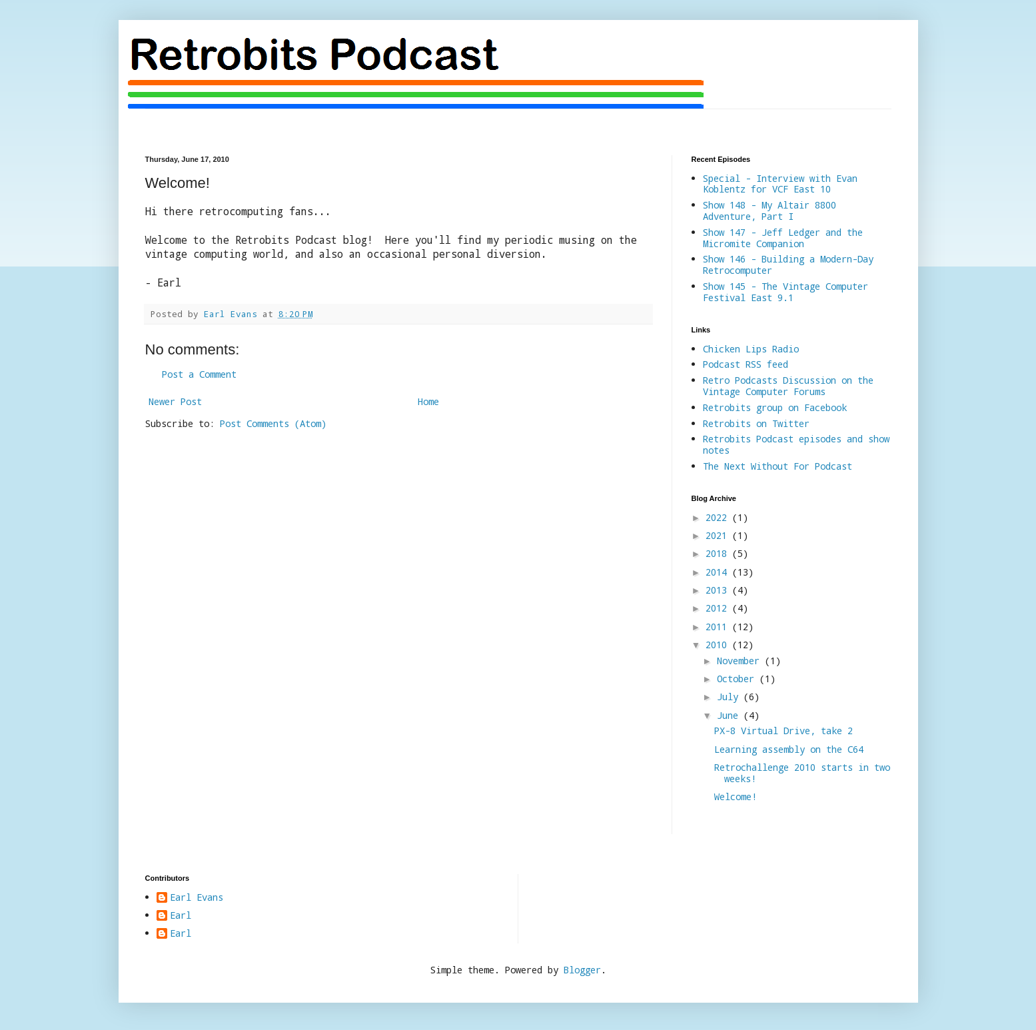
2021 (719, 535)
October (738, 678)
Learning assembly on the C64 (788, 749)
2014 (719, 572)
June (730, 715)
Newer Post (175, 401)
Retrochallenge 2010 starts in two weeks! (802, 773)
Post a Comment (199, 374)
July (730, 696)
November (741, 660)
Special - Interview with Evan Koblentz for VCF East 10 (780, 184)
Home (428, 401)
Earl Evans (196, 897)
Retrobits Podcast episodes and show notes (796, 444)
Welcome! (735, 796)
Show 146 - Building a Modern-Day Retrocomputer (788, 264)
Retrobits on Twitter (756, 423)
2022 (719, 517)
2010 (719, 644)
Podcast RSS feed (745, 364)
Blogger (582, 969)
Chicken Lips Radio (751, 348)
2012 (719, 608)
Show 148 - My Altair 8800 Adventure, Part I (769, 211)
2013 (719, 590)
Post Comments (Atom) (273, 423)
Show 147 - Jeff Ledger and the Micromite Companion (783, 238)
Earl (180, 915)
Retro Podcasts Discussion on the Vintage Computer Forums (788, 386)
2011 (719, 626)
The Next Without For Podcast (777, 466)
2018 (719, 553)
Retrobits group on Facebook (775, 407)
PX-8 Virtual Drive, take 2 (783, 730)
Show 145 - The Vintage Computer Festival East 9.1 (785, 292)
